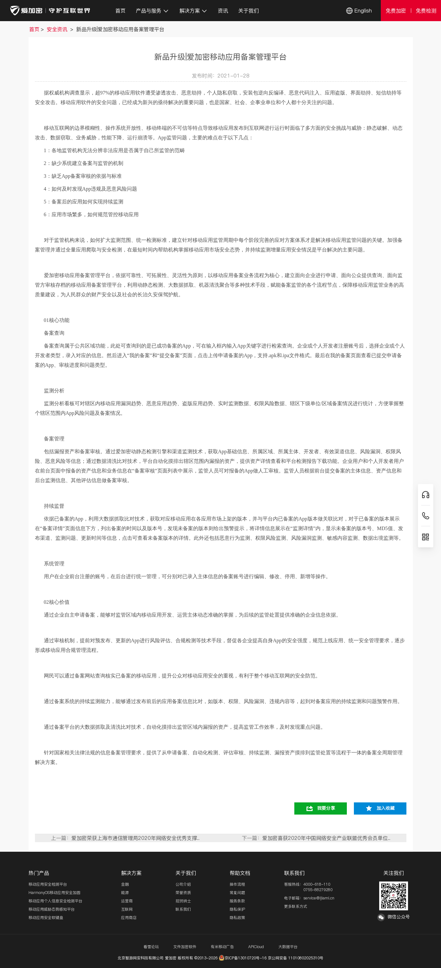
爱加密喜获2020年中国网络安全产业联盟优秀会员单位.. (326, 837)
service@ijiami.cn (318, 898)
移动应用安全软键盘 (46, 917)
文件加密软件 (184, 946)
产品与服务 (152, 10)
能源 (125, 892)
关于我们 (248, 10)
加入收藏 (386, 808)
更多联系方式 (295, 906)
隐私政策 (237, 917)
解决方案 (193, 10)
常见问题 (237, 892)
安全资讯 (58, 29)
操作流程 (237, 884)
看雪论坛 (151, 946)
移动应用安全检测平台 (48, 884)
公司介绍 (183, 884)
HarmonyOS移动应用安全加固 (54, 892)
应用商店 (128, 917)
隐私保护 (237, 909)
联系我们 (183, 909)
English (363, 10)
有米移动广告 (222, 946)
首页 (120, 10)
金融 (125, 884)
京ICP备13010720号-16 (242, 958)
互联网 (127, 909)
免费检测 (426, 10)
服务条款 (237, 901)
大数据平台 (288, 946)
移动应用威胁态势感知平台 (52, 909)
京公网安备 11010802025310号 (295, 958)
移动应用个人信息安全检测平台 (55, 901)
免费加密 (396, 10)
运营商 (127, 901)
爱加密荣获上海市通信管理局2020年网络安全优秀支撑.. (135, 837)
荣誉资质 (183, 892)
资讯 (223, 10)
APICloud (256, 946)
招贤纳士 (183, 901)
